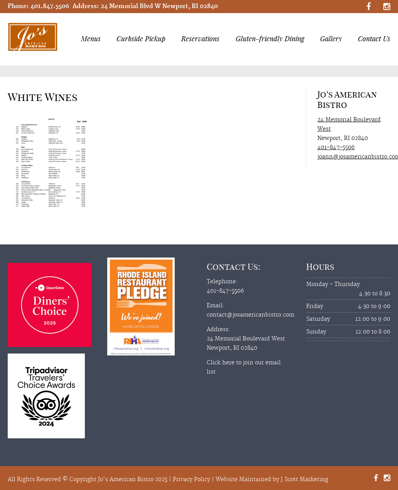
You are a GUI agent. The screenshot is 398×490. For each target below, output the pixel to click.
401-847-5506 (336, 147)
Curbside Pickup (140, 38)
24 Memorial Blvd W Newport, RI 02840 (159, 6)
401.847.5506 (49, 6)
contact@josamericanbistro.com (250, 315)
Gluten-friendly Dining (270, 38)
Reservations (200, 38)
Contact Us (374, 38)
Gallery (331, 38)
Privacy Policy (191, 479)
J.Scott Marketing (304, 479)
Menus (93, 38)
